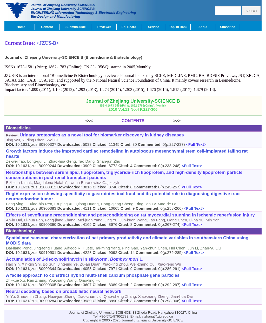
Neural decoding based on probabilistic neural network (63, 291)
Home (21, 27)
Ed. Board (129, 27)
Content (47, 27)
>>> (162, 120)
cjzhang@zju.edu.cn (157, 316)
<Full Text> (195, 144)
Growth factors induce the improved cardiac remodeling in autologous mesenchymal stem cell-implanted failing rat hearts (127, 154)
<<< (103, 120)
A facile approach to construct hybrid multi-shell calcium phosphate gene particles (92, 275)
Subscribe (227, 27)
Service (153, 27)
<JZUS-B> (47, 43)
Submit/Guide (75, 27)
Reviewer (104, 27)
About (203, 27)
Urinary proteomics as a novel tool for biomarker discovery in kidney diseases (102, 135)
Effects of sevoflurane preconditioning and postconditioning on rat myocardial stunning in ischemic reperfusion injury (130, 215)
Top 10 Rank (178, 27)
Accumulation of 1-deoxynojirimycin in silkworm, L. (74, 259)
